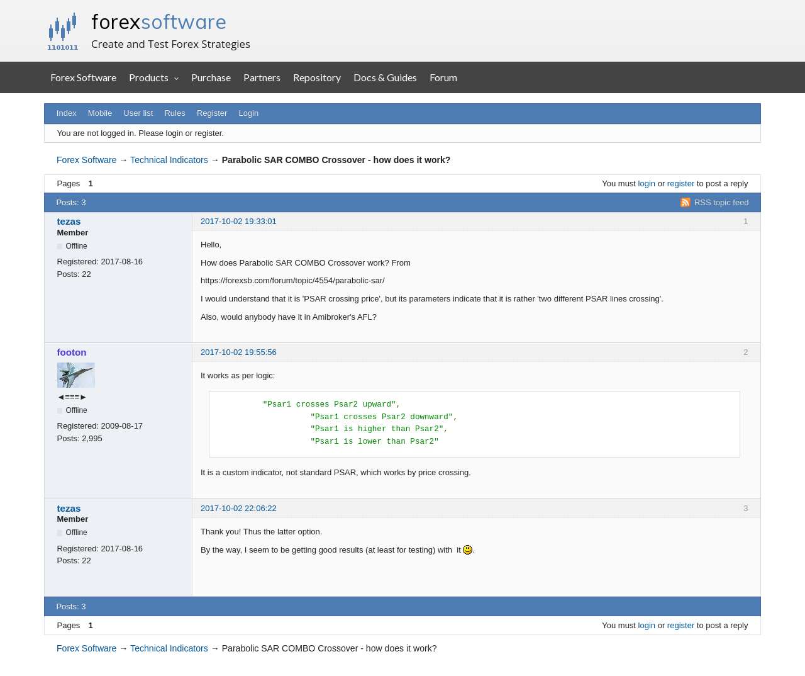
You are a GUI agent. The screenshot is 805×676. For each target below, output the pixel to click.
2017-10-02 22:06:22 (239, 508)
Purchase (211, 77)
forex (158, 21)
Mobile (100, 113)
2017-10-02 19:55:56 (239, 352)
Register (212, 113)
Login (249, 113)
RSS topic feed (721, 202)
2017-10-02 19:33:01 (239, 221)
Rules (174, 113)
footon (72, 352)
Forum (443, 77)
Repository (317, 77)
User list (138, 113)
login (646, 183)
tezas (69, 221)
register (680, 183)
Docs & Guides (385, 77)
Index (67, 113)
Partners (261, 77)
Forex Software (83, 77)
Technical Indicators (169, 160)
